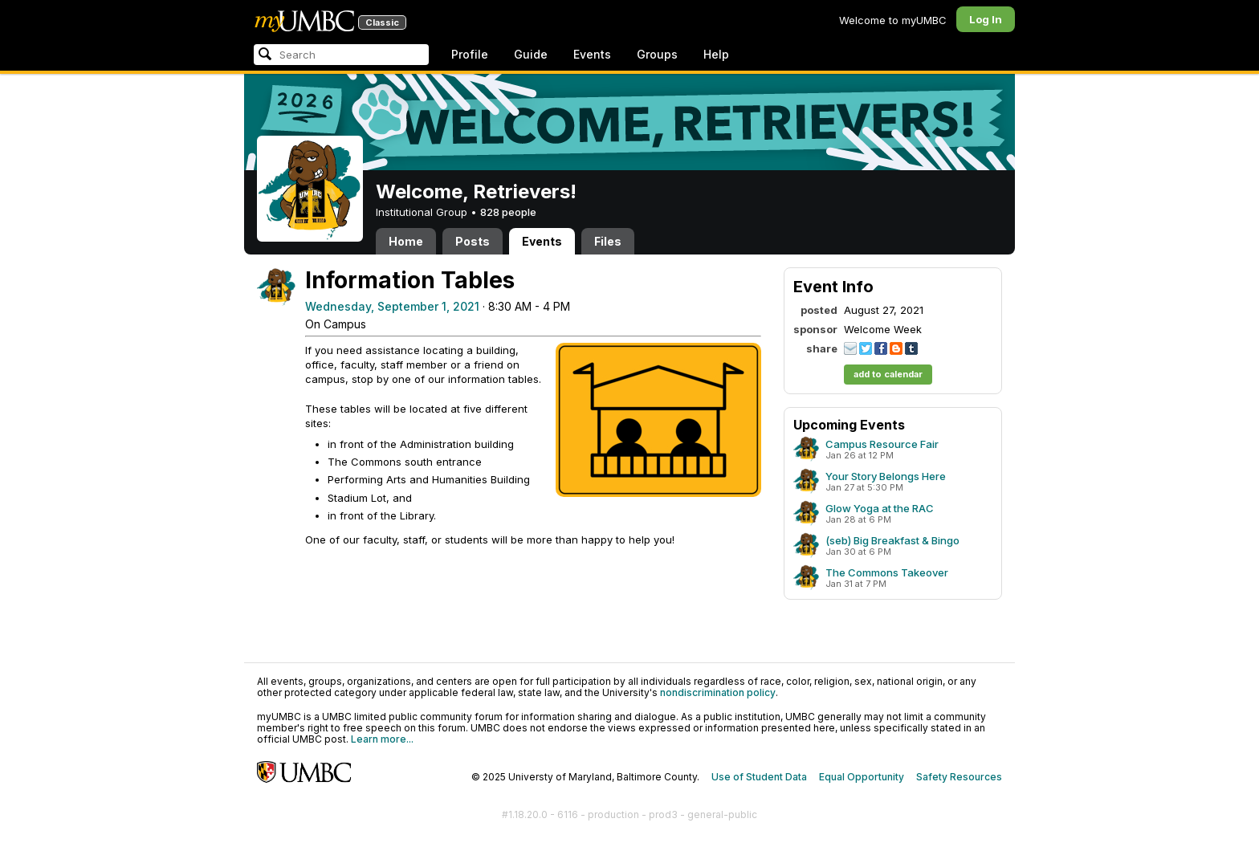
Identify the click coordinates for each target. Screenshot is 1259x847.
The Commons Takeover (886, 572)
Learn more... (382, 739)
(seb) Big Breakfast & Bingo (892, 540)
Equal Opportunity (861, 777)
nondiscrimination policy (718, 692)
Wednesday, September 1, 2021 (392, 306)
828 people (508, 212)
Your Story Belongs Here (885, 476)
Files (607, 241)
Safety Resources (959, 777)
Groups (657, 54)
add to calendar (888, 374)
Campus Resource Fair (882, 444)
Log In (985, 19)
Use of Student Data (759, 777)
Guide (531, 54)
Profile (469, 54)
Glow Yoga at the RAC (879, 508)
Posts (472, 241)
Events (592, 54)
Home (406, 241)
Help (716, 54)
